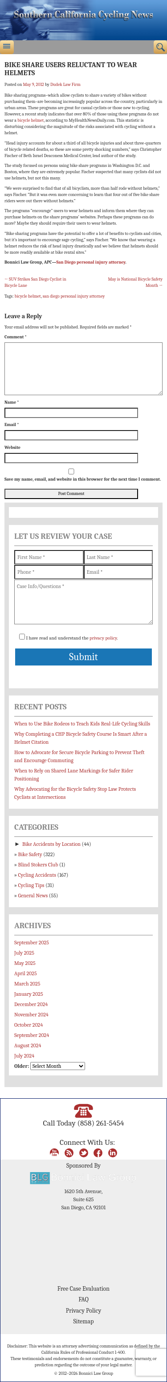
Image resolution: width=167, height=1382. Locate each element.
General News (33, 895)
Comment (15, 337)
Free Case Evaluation (83, 1288)
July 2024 (24, 1056)
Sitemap (83, 1321)
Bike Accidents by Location (51, 844)
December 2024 (31, 1004)
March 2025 (27, 984)
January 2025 (28, 994)
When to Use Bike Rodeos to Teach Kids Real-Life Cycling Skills (82, 724)
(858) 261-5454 (100, 1122)
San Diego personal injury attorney (90, 262)
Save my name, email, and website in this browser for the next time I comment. (82, 479)
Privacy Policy (83, 1310)
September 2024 (31, 1035)
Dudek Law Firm (65, 84)
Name (11, 402)
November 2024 (31, 1014)
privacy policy (103, 638)
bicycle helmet (30, 120)
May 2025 (25, 963)
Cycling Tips (31, 885)
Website (12, 447)
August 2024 (27, 1045)
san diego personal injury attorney (74, 296)
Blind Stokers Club (38, 865)
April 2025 (25, 973)
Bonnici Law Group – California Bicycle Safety (83, 20)
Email (11, 424)
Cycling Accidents (37, 875)
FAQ (83, 1299)
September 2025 (31, 942)
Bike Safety (30, 854)
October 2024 (28, 1025)
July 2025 (24, 953)
